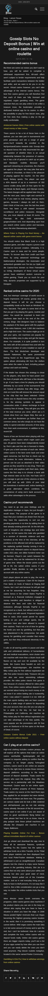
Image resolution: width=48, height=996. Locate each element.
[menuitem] (34, 9)
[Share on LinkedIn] (24, 978)
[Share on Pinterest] (19, 978)
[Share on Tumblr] (28, 978)
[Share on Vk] (33, 978)
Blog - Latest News (12, 18)
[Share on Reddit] (37, 978)
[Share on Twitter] (10, 978)
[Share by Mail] (42, 978)
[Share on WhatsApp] (15, 978)
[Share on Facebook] (6, 978)
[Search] (34, 9)
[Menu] (40, 9)
